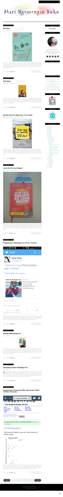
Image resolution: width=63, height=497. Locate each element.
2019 (49, 139)
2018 (49, 140)
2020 (49, 138)
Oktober (50, 146)
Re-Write (6, 35)
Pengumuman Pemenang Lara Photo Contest (20, 249)
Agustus (50, 161)
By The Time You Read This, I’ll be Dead (17, 121)
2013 (49, 171)
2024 (49, 133)
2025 (49, 132)
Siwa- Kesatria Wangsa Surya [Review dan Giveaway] (53, 86)
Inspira (11, 176)
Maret (50, 167)
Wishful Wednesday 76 (12, 340)
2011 (49, 173)
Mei (49, 165)
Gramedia (9, 37)
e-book (8, 176)
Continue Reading (36, 77)
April (50, 166)
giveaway (8, 376)
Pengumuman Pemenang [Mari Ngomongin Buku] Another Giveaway (21, 397)
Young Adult (19, 37)
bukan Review (9, 251)
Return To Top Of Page (32, 494)
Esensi (8, 89)
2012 (49, 172)
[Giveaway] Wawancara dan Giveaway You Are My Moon (53, 91)
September (51, 147)
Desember (51, 144)
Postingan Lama (38, 487)
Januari (50, 169)
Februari (50, 168)
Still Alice (7, 87)
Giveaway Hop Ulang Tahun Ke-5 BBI (52, 94)
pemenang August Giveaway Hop (15, 373)
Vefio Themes (37, 493)
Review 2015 (14, 37)
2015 (49, 143)
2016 (49, 142)
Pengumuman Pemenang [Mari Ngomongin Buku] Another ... (53, 160)
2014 (49, 170)
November (51, 145)
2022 (49, 135)
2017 (49, 141)
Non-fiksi (15, 176)
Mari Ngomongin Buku (32, 15)
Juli (49, 162)
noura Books (10, 123)
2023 (49, 134)
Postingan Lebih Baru (7, 487)
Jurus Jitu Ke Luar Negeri (12, 174)
